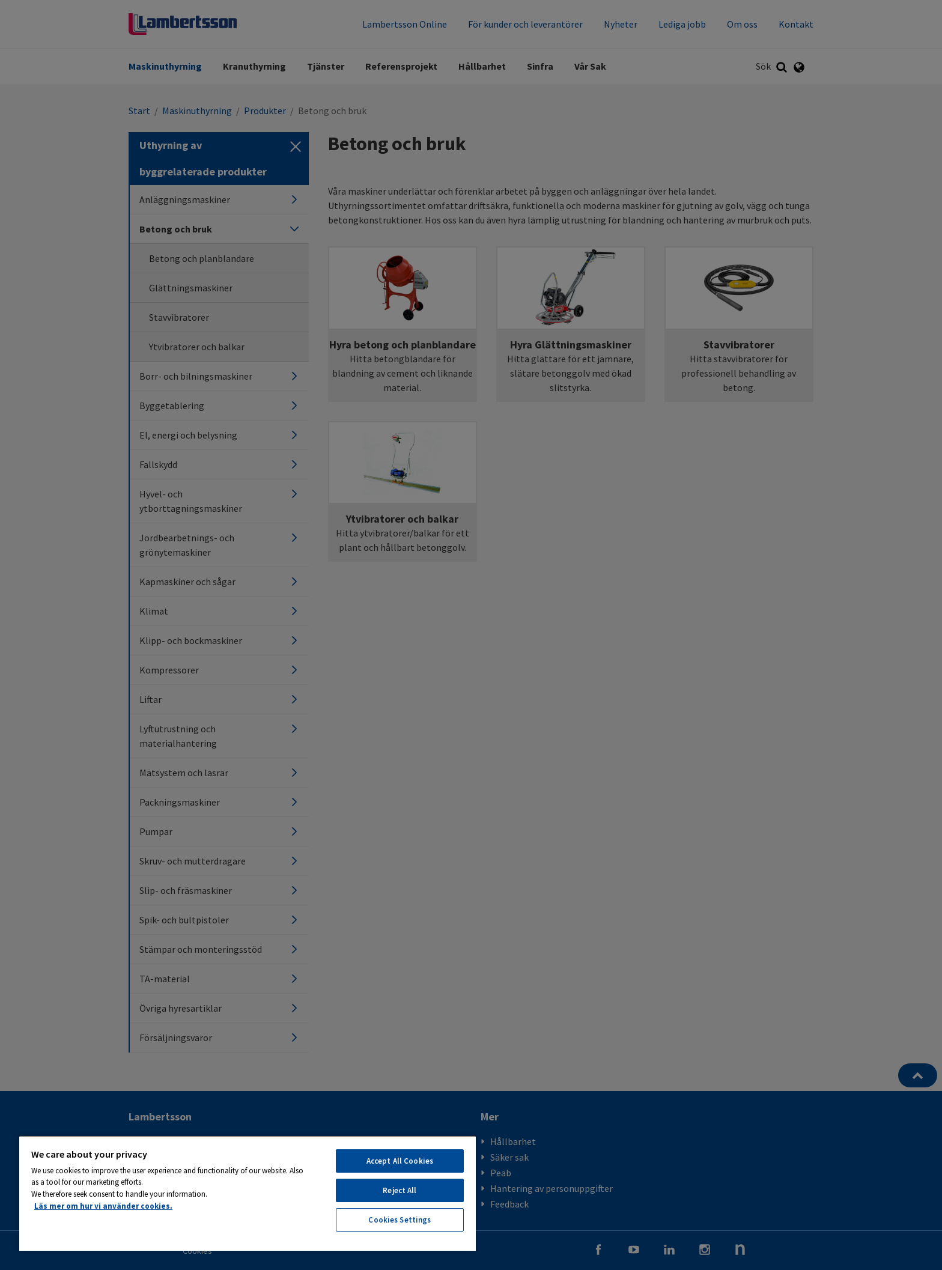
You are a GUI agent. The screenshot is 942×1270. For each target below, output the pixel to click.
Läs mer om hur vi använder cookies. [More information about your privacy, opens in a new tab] (103, 1206)
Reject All (399, 1190)
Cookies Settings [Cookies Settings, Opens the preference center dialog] (399, 1220)
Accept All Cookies (399, 1161)
